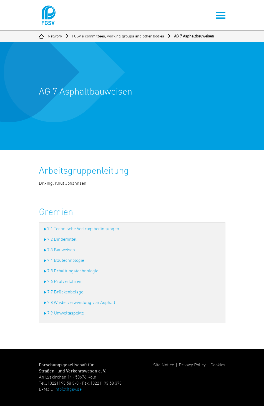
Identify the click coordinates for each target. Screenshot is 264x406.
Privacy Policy (192, 365)
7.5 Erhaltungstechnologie (72, 271)
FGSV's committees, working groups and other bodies (118, 36)
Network (55, 36)
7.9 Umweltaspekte (65, 313)
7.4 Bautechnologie (65, 260)
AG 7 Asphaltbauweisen (194, 36)
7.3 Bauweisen (61, 250)
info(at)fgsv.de (68, 389)
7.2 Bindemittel (62, 239)
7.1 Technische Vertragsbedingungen (83, 229)
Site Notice (163, 365)
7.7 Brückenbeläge (65, 292)
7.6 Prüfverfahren (64, 282)
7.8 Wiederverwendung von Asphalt (81, 303)
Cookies (217, 365)
